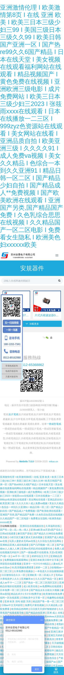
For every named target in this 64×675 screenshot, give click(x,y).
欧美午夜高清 (47, 639)
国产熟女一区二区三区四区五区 (41, 582)
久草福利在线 (53, 526)
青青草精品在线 (46, 624)
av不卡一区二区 (21, 556)
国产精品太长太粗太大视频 (45, 590)
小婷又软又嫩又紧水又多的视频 (26, 537)
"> (46, 337)
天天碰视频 (58, 643)
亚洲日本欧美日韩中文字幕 (45, 560)
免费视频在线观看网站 (16, 560)
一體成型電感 (54, 424)
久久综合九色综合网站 (50, 541)
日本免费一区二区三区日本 (14, 590)
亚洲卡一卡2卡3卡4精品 (36, 563)
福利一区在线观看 (10, 597)
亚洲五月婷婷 (55, 635)
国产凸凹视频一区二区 (43, 544)
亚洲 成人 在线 (55, 612)
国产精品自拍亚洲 (36, 612)
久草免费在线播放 (24, 571)
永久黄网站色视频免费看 (45, 620)
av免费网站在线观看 (51, 586)
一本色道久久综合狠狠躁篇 (49, 571)
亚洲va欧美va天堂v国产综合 (46, 529)
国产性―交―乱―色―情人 (14, 529)
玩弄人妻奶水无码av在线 (22, 541)
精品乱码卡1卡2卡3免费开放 (26, 594)
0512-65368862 (32, 365)
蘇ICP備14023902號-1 (32, 401)
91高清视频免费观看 (23, 567)
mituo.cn (53, 461)
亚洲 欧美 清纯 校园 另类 (17, 601)
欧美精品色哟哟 (20, 609)
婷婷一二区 (41, 567)
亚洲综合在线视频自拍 (32, 526)
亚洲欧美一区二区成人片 (40, 575)
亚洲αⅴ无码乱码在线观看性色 (37, 548)
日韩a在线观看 (8, 533)
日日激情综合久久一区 (13, 575)
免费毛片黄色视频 (35, 605)
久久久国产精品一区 (46, 578)
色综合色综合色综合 (46, 658)
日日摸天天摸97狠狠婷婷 (43, 609)
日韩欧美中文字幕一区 (33, 597)
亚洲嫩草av (27, 578)
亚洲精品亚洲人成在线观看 (14, 544)
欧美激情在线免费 (53, 594)
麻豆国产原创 (25, 533)
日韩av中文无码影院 (12, 605)
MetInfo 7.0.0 (26, 461)
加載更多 (32, 324)
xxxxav (45, 631)
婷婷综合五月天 (40, 556)
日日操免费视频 (46, 654)
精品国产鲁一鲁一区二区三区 (48, 601)
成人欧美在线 (30, 586)
